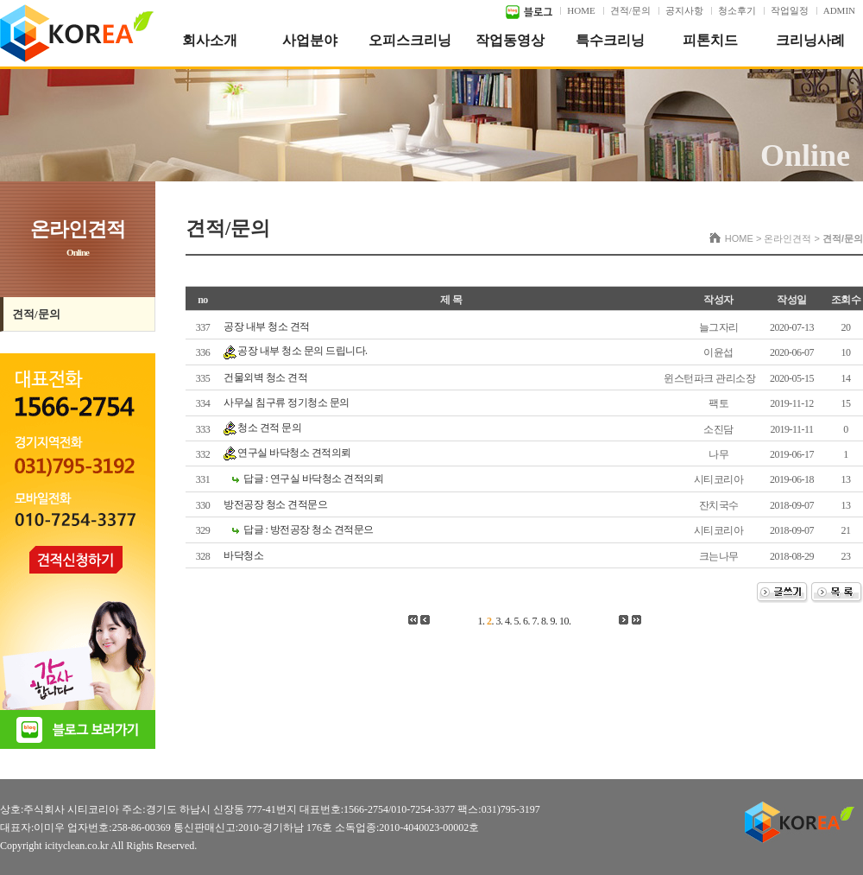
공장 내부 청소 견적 (267, 326)
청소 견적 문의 (269, 428)
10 (564, 621)
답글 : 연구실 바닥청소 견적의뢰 (313, 478)
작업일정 (790, 10)
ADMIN (839, 10)
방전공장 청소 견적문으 (275, 504)
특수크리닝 (610, 40)
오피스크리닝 (410, 40)
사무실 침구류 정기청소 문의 (287, 402)
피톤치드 (710, 40)
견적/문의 (630, 10)
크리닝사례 (810, 40)
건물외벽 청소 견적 (265, 377)
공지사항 (684, 10)
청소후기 (737, 10)
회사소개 (209, 40)
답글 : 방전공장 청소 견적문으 (308, 529)
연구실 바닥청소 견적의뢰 (294, 453)
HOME (581, 10)
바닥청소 (243, 555)
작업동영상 (510, 40)
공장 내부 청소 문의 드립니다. (302, 351)
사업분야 (309, 40)
